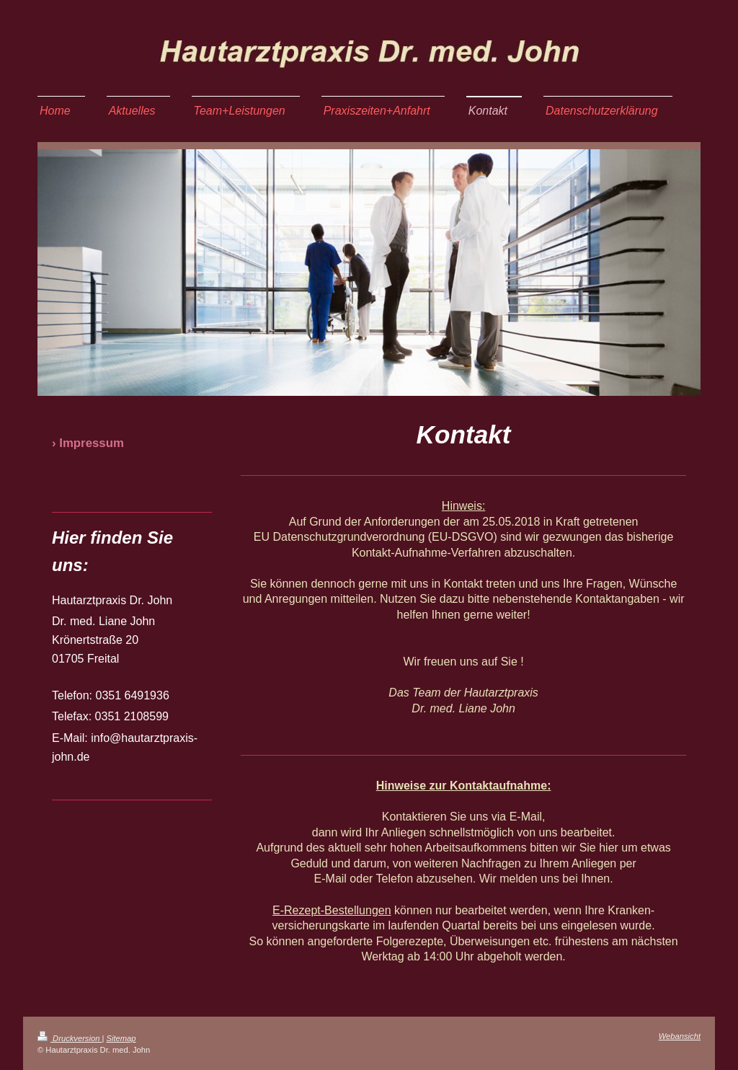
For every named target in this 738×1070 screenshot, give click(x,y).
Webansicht (680, 1036)
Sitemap (121, 1038)
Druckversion (69, 1038)
